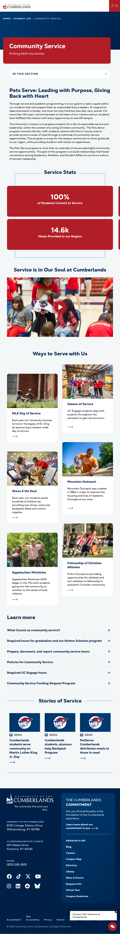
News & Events (75, 877)
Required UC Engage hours (27, 673)
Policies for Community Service (30, 662)
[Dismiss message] (116, 911)
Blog (68, 846)
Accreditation (14, 919)
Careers (70, 853)
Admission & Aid (75, 840)
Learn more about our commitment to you (79, 826)
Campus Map (73, 859)
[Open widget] (112, 926)
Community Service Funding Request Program (41, 683)
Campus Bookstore (77, 896)
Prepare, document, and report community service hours (48, 651)
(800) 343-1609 (17, 864)
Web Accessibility (32, 918)
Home (6, 18)
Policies (61, 919)
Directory (71, 865)
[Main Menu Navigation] (114, 6)
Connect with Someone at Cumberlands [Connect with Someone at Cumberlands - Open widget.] (86, 915)
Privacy (48, 919)
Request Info (73, 884)
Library (70, 871)
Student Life (22, 18)
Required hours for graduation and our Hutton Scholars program (54, 641)
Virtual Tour (73, 890)
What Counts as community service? (33, 630)
